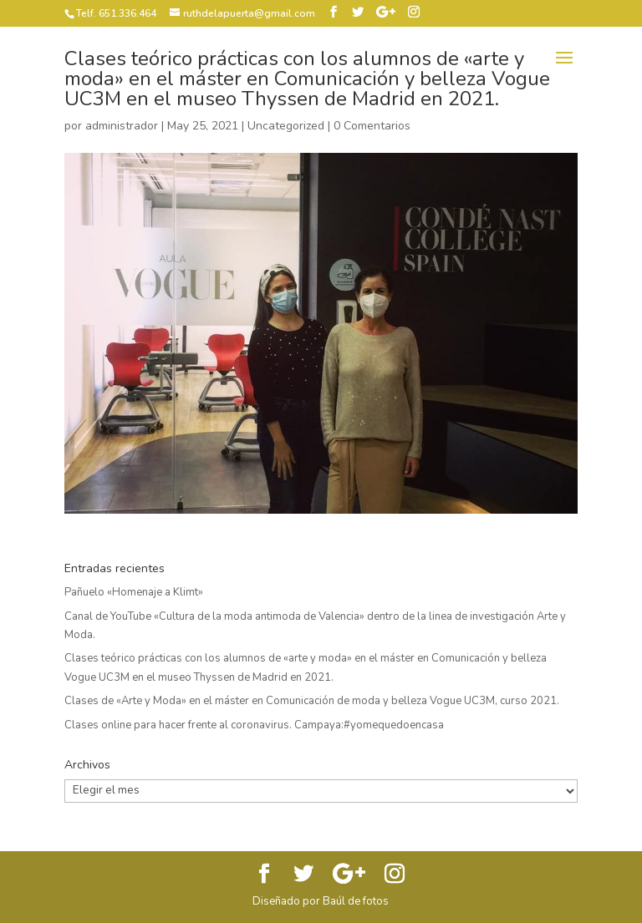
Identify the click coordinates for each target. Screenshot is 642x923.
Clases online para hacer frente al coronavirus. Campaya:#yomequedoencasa (254, 725)
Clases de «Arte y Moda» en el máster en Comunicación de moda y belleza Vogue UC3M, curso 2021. (311, 700)
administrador (121, 126)
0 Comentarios (372, 126)
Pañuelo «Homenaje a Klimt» (133, 592)
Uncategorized (285, 126)
